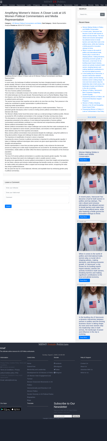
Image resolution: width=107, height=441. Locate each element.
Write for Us (85, 372)
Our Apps (3, 403)
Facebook (57, 363)
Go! (102, 14)
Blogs (29, 400)
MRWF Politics (55, 1)
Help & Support (86, 357)
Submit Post (31, 366)
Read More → (84, 160)
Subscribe (76, 416)
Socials (56, 357)
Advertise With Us (87, 369)
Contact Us (84, 363)
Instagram (58, 366)
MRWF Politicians (53, 344)
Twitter (57, 369)
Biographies (31, 397)
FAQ (16, 373)
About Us (84, 366)
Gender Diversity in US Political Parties (40, 394)
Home (29, 363)
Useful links (31, 357)
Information (4, 357)
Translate (30, 403)
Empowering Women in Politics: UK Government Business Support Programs (93, 99)
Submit (8, 206)
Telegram (58, 372)
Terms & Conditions (7, 370)
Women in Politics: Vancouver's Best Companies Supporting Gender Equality (92, 92)
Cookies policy (9, 373)
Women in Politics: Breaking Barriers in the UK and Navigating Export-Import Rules (92, 105)
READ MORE (92, 117)
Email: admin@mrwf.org (8, 380)
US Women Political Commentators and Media (26, 23)
